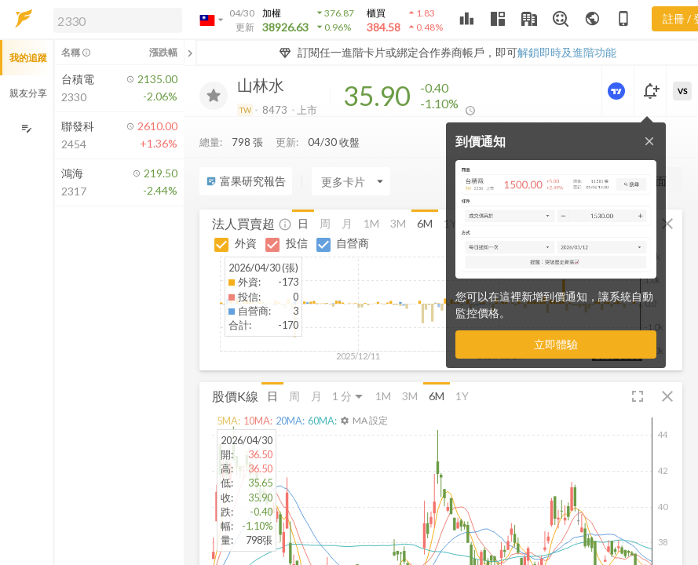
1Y (462, 396)
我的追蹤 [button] (28, 58)
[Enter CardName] (351, 181)
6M (425, 223)
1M (371, 223)
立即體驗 (556, 344)
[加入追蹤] (213, 96)
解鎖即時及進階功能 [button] (566, 52)
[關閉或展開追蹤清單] (190, 52)
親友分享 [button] (28, 93)
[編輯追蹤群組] (26, 128)
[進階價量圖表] (618, 91)
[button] (114, 19)
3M (398, 223)
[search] (117, 20)
